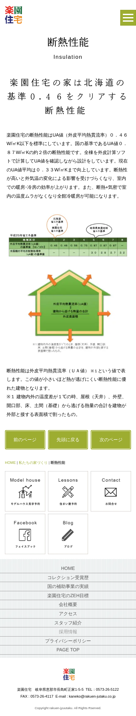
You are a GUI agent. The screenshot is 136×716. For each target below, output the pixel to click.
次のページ (111, 439)
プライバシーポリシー (68, 640)
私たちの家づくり (33, 463)
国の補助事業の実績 (68, 586)
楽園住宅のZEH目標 (68, 595)
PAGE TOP (68, 649)
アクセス (68, 613)
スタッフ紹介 (68, 622)
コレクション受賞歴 (68, 577)
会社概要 (68, 604)
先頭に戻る (68, 439)
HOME (10, 463)
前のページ (24, 439)
